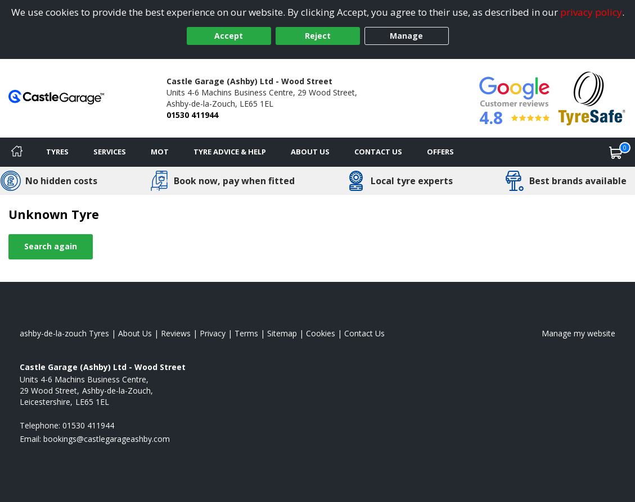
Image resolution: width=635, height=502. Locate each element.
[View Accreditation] (592, 97)
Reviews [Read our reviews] (176, 333)
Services (109, 152)
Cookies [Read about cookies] (320, 333)
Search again (50, 246)
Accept (228, 35)
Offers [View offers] (440, 152)
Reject (318, 35)
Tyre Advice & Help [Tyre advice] (229, 152)
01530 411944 (192, 114)
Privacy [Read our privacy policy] (213, 333)
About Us (310, 152)
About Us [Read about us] (135, 333)
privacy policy (591, 12)
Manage (406, 35)
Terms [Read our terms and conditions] (246, 333)
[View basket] (616, 152)
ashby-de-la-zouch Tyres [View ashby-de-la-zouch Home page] (64, 333)
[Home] (17, 152)
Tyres (57, 152)
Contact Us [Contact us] (378, 152)
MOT (160, 152)
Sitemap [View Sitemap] (282, 333)
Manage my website (578, 333)
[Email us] (106, 438)
